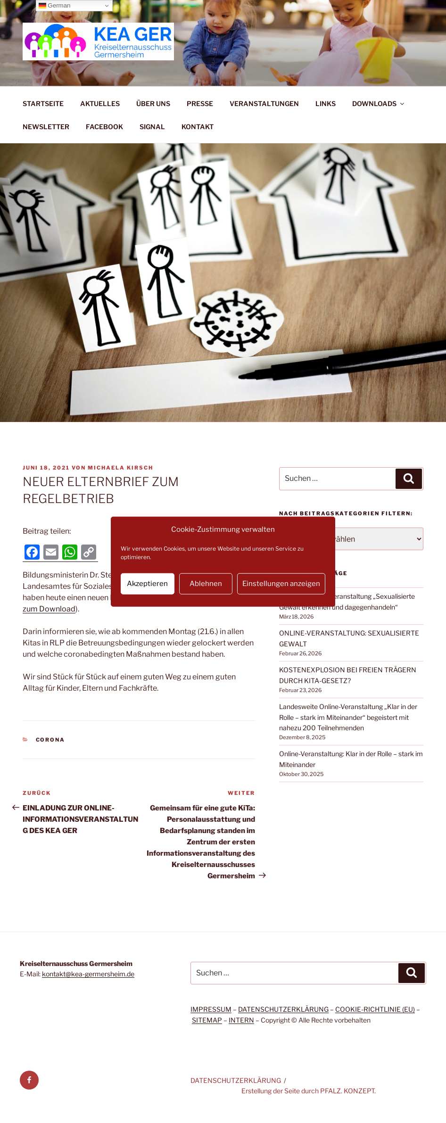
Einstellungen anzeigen (281, 583)
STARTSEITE (43, 103)
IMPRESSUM (210, 1009)
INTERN (241, 1020)
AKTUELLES (100, 103)
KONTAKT (198, 127)
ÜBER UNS (153, 103)
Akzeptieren (147, 583)
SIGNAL (152, 127)
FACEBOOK (104, 127)
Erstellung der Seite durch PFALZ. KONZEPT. (308, 1091)
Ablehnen (206, 583)
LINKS (325, 103)
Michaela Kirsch (120, 467)
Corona (51, 739)
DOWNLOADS (378, 103)
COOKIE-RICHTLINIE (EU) (375, 1009)
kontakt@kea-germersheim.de (88, 974)
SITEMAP (207, 1020)
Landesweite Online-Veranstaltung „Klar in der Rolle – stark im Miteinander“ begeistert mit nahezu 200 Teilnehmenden (348, 717)
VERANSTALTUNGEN (264, 103)
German (55, 5)
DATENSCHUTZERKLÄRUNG (283, 1009)
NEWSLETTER (46, 127)
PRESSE (200, 103)
